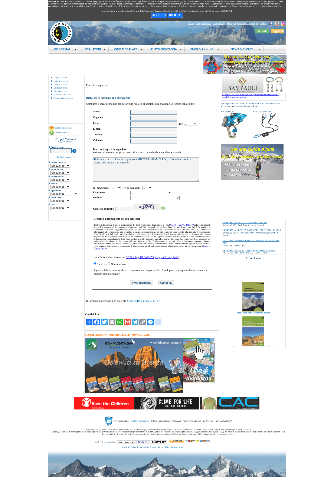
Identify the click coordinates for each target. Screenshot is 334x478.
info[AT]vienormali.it (140, 420)
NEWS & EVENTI (244, 49)
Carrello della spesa (62, 128)
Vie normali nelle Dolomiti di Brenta (253, 316)
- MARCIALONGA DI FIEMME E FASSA (249, 250)
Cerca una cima (60, 91)
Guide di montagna (248, 23)
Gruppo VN (219, 23)
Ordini (263, 23)
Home (191, 23)
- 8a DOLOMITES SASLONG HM (245, 222)
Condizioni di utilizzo (131, 447)
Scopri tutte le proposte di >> (143, 300)
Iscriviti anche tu (61, 81)
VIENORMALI (65, 49)
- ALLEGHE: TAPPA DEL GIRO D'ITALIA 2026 (252, 230)
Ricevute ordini (61, 132)
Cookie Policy (178, 447)
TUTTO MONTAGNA (166, 49)
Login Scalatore (61, 77)
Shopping (231, 23)
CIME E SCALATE (128, 49)
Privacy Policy (164, 447)
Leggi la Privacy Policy (167, 257)
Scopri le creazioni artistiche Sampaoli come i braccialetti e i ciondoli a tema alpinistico (254, 94)
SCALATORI (95, 49)
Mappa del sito (203, 23)
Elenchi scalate (60, 84)
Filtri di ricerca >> (65, 157)
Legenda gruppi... (65, 141)
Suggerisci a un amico (63, 98)
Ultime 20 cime (60, 88)
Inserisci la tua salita (62, 94)
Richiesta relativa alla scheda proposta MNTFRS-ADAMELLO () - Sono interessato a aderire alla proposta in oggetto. (146, 169)
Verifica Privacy (149, 447)
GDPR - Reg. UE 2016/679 (182, 225)
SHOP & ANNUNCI (204, 49)
